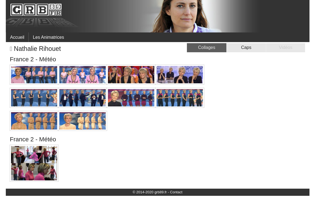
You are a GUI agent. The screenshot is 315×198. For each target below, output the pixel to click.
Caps (246, 47)
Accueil (17, 37)
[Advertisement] (258, 103)
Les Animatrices (48, 37)
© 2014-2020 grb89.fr (150, 192)
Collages (206, 47)
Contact (176, 192)
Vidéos (285, 47)
